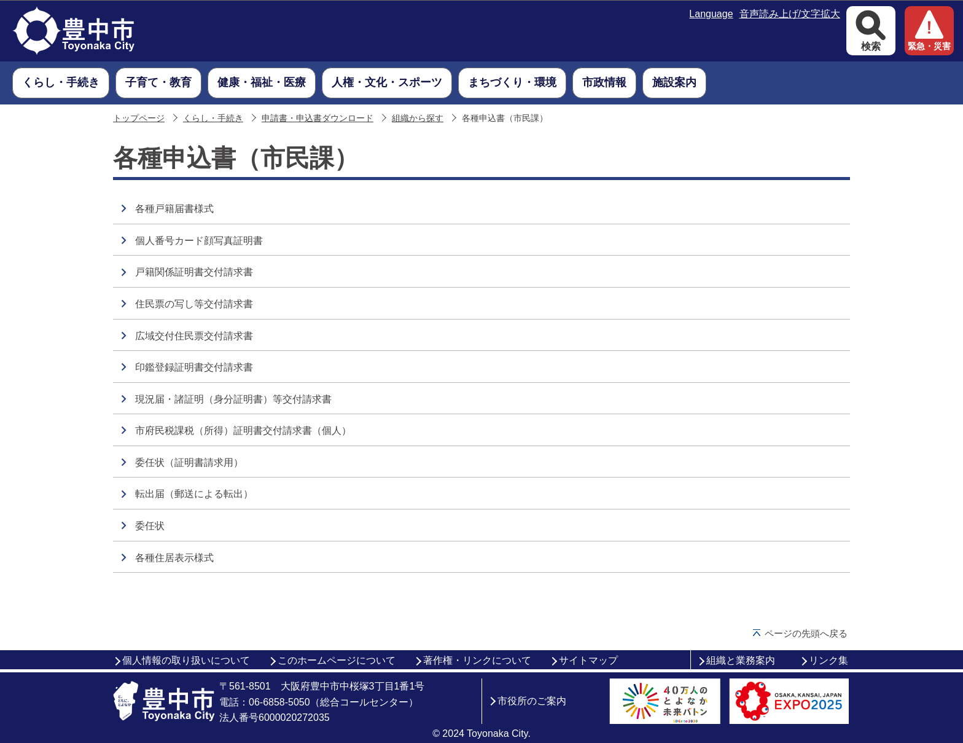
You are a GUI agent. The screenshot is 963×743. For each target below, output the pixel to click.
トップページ (139, 118)
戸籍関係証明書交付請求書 (194, 272)
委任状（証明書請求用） (189, 462)
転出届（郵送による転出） (194, 494)
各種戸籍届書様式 (174, 208)
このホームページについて (337, 660)
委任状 (150, 526)
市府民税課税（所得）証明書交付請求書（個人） (243, 430)
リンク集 (828, 660)
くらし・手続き (213, 118)
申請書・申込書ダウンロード (317, 118)
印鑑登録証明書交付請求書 (194, 367)
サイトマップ (588, 660)
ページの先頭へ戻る (806, 633)
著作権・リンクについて (477, 660)
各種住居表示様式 (174, 557)
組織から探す (417, 118)
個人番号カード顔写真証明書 (199, 240)
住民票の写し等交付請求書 (194, 304)
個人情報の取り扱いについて (186, 660)
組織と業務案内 (740, 660)
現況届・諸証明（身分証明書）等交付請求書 (233, 399)
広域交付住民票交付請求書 (194, 336)
